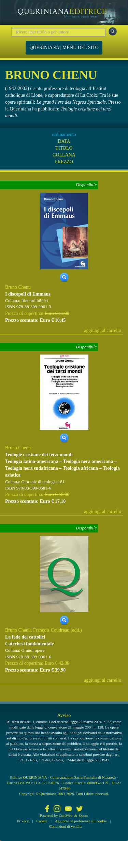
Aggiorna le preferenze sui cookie (81, 821)
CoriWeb (65, 815)
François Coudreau (51, 630)
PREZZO (64, 161)
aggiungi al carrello (102, 330)
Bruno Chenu (18, 287)
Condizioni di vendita (65, 826)
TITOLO (63, 148)
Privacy (23, 821)
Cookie (42, 821)
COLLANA (64, 154)
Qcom (83, 815)
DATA (64, 141)
